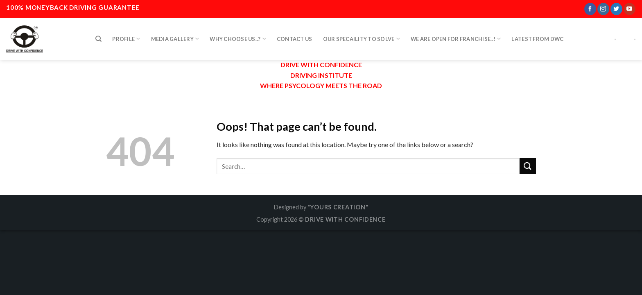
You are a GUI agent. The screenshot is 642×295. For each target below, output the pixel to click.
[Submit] (528, 166)
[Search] (98, 36)
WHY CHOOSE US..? (238, 36)
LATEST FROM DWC (537, 36)
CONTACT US (294, 36)
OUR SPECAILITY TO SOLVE (361, 36)
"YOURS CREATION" (337, 207)
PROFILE (126, 36)
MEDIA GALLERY (175, 36)
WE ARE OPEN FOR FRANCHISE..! (456, 36)
